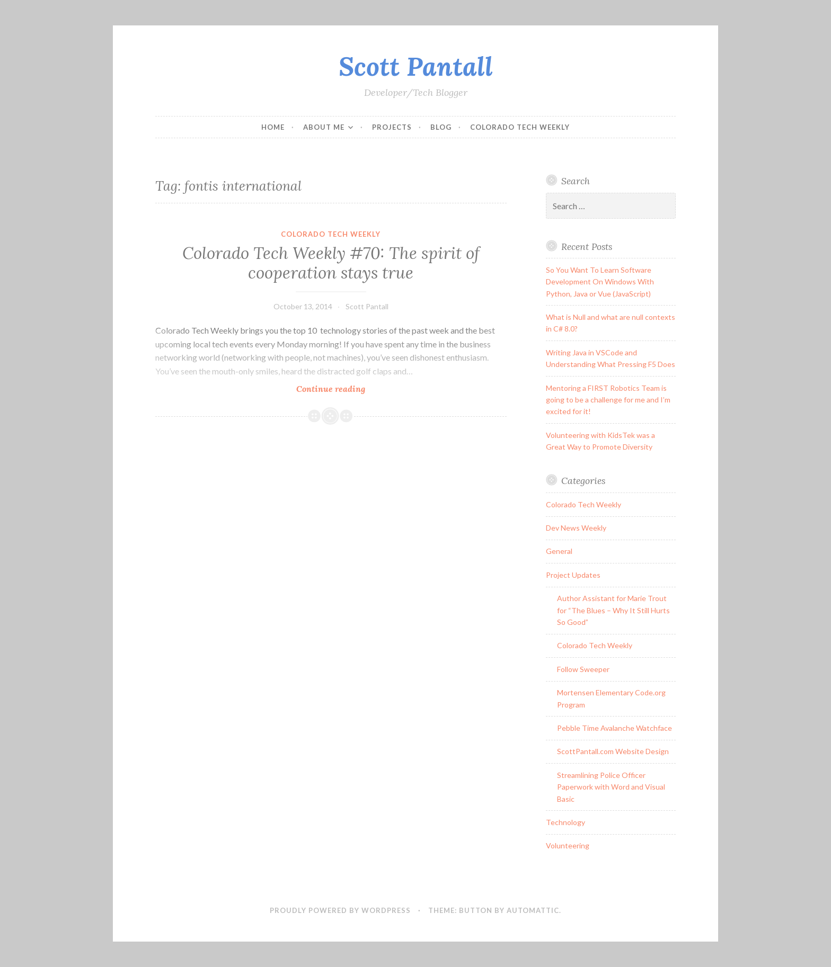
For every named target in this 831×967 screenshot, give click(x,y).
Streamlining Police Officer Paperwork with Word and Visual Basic (611, 787)
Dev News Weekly (576, 527)
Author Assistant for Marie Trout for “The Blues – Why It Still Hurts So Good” (613, 610)
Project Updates (573, 574)
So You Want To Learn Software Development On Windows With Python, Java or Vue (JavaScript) (600, 281)
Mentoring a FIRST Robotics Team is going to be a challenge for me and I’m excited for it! (608, 399)
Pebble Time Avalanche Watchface (614, 727)
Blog (441, 127)
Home (273, 127)
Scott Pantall (416, 66)
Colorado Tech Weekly (520, 127)
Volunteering (567, 845)
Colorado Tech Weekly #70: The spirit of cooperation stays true (331, 263)
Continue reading (353, 388)
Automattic (533, 910)
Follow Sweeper (583, 669)
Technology (565, 822)
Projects (392, 127)
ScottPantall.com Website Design (613, 751)
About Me (323, 127)
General (559, 551)
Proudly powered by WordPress (340, 910)
